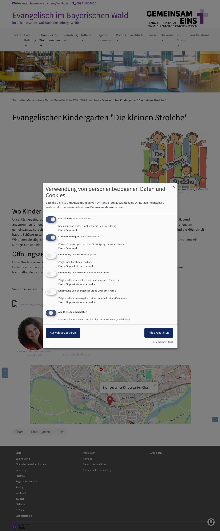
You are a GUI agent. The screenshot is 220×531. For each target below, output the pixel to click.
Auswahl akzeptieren (63, 333)
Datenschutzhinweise (103, 207)
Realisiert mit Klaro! (163, 342)
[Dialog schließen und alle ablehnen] (174, 185)
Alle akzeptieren (159, 333)
